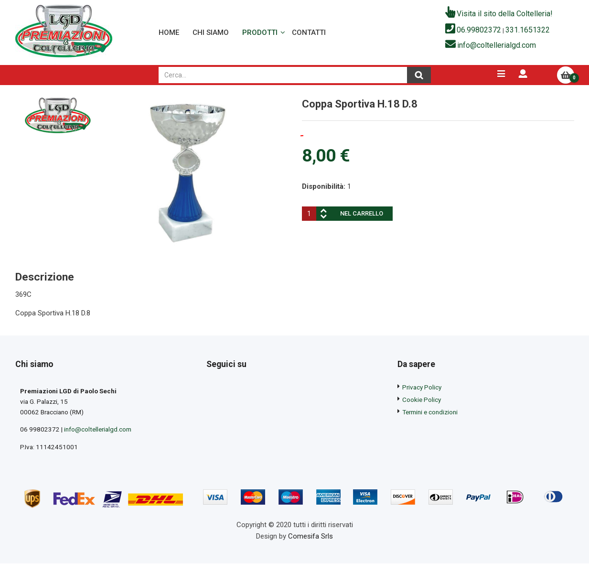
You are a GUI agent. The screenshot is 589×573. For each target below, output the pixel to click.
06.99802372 (479, 34)
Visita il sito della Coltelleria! (505, 18)
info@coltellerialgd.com (496, 49)
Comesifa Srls (310, 551)
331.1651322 (527, 34)
